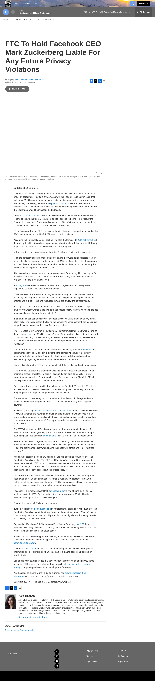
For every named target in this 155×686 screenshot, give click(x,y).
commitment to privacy (24, 548)
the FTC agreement (29, 221)
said (30, 339)
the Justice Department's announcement (53, 416)
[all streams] (143, 17)
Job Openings (123, 661)
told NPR (80, 529)
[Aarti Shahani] (10, 607)
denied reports (31, 554)
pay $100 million (59, 209)
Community (19, 25)
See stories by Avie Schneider (20, 635)
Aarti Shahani (21, 85)
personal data (49, 441)
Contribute (48, 25)
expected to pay (58, 496)
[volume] (13, 17)
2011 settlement (85, 245)
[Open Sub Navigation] (10, 25)
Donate (146, 6)
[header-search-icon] (134, 6)
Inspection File (91, 667)
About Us (89, 661)
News (5, 25)
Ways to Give (123, 667)
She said (87, 355)
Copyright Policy (92, 656)
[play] (6, 17)
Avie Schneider (36, 85)
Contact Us (122, 656)
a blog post (21, 291)
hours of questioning (41, 514)
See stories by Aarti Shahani (33, 622)
